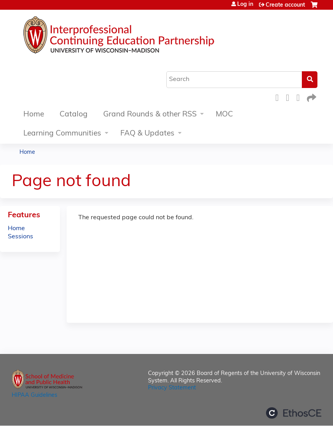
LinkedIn (300, 97)
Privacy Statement (172, 388)
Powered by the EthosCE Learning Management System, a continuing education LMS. (293, 413)
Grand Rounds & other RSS (150, 114)
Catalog (74, 114)
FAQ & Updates (147, 133)
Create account (285, 5)
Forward (311, 97)
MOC (224, 114)
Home (33, 114)
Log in (245, 4)
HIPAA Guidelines (34, 395)
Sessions (20, 237)
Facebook (279, 97)
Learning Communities (62, 133)
